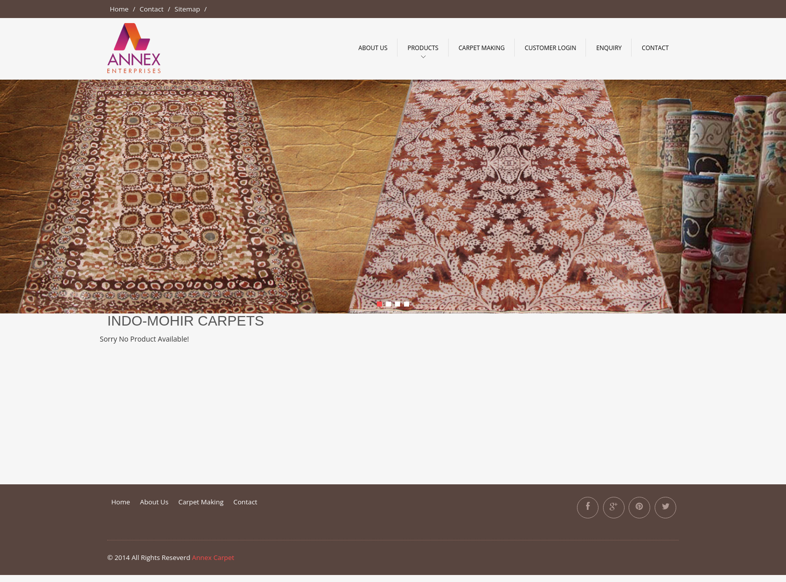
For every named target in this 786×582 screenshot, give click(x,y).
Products (423, 48)
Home (119, 9)
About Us (372, 48)
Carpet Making (201, 501)
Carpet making (482, 48)
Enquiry (609, 48)
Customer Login (550, 48)
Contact (152, 9)
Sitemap (187, 9)
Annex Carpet (213, 557)
